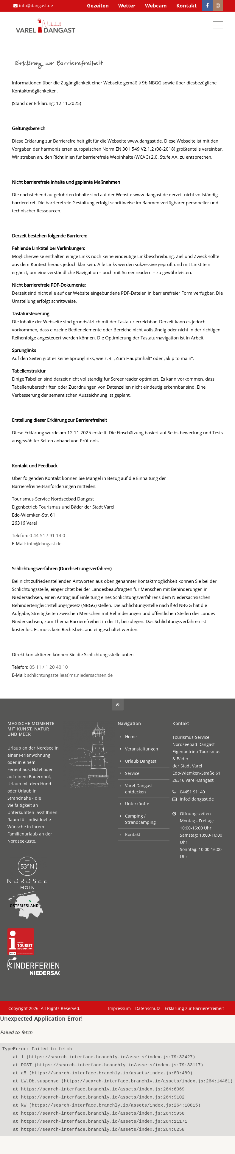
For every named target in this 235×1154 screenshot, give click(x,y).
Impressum (118, 1007)
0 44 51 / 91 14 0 (47, 534)
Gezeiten (98, 5)
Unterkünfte (137, 802)
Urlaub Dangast (140, 760)
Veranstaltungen (141, 747)
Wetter (127, 5)
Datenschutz (146, 1007)
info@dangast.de (33, 5)
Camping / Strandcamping (140, 818)
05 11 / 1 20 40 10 (48, 666)
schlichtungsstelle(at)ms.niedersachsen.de (70, 674)
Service (132, 772)
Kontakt (186, 5)
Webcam (156, 5)
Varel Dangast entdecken (139, 787)
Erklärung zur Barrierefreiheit (193, 1007)
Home (131, 735)
